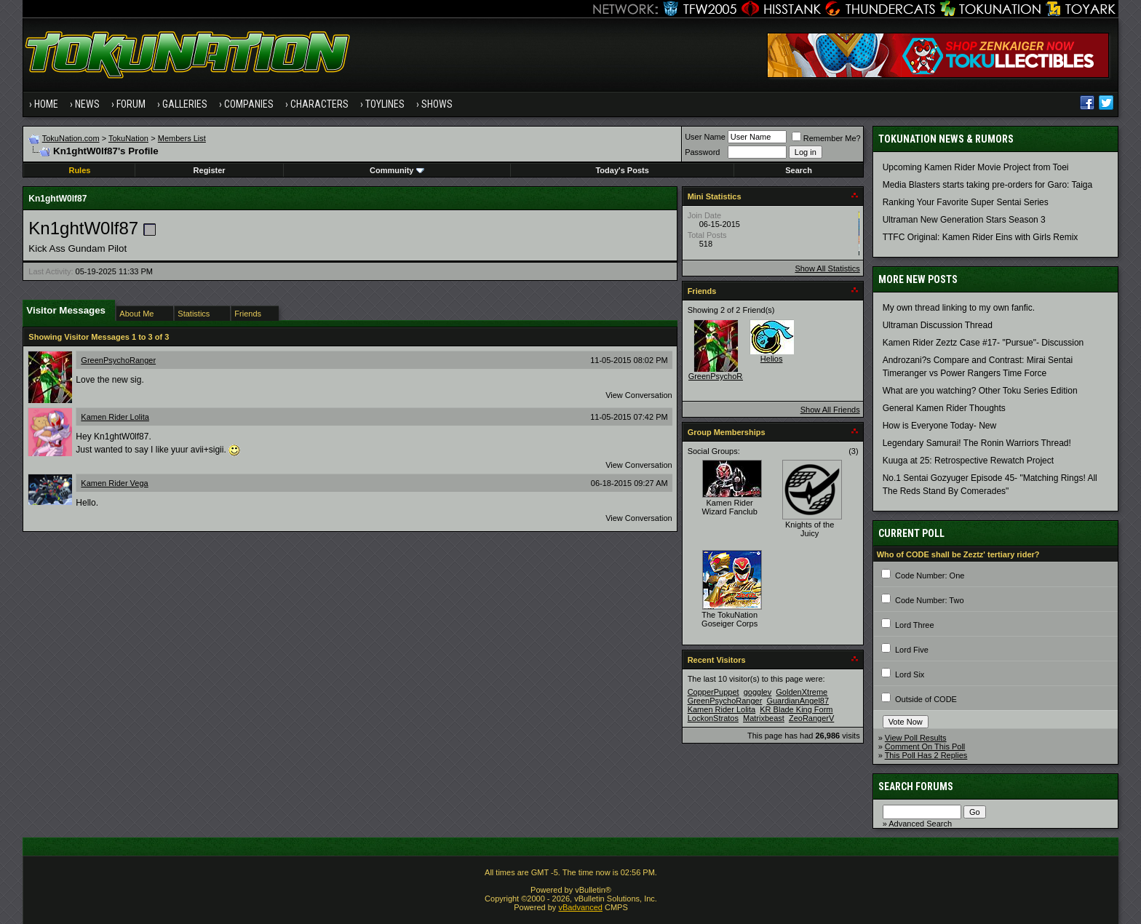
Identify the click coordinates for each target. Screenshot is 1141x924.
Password (702, 152)
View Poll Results (916, 737)
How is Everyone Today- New (940, 426)
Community (397, 170)
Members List (182, 138)
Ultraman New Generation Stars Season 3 (964, 220)
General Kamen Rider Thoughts (944, 408)
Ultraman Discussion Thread (938, 325)
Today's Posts (621, 170)
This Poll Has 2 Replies (926, 755)
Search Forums (915, 786)
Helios (771, 358)
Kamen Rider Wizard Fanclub (729, 507)
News (87, 104)
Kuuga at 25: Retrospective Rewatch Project (968, 460)
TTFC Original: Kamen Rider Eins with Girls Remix (980, 237)
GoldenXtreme (801, 692)
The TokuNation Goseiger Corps (729, 619)
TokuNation (128, 138)
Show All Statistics (827, 268)
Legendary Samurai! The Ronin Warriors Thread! (977, 443)
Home (46, 104)
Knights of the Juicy (809, 529)
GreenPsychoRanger (118, 360)
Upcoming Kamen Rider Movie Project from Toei (976, 167)
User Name (705, 136)
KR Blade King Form (796, 709)
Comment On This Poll (925, 746)
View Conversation (638, 395)
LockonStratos (713, 718)
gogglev (758, 692)
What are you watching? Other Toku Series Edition (980, 391)
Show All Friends (830, 409)
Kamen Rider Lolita (115, 417)
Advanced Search (920, 823)
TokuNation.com (71, 138)
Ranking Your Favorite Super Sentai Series (966, 202)
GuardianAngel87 (797, 700)
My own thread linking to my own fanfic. (959, 308)
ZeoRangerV (811, 718)
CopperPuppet (713, 692)
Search (798, 170)
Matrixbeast (763, 718)
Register (210, 170)
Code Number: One (929, 575)
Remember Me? (826, 138)
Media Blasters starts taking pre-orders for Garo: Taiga (988, 185)
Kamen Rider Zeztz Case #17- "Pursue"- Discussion (983, 343)
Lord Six (909, 674)
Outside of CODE (926, 699)
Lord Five (912, 649)
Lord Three (914, 625)
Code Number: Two (929, 600)
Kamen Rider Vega (114, 483)
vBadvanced (580, 907)
